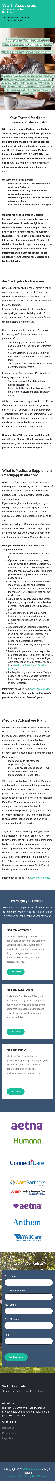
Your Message (11, 1319)
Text (6, 1335)
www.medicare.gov (40, 689)
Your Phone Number (15, 1290)
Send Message (16, 1357)
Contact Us (8, 1428)
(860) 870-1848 (15, 20)
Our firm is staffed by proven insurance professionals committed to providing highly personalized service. (26, 1412)
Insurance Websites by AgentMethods (27, 1476)
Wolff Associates (15, 1386)
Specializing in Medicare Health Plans (22, 1391)
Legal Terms (9, 1438)
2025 (19, 1469)
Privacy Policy (10, 1433)
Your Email (10, 1304)
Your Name (10, 1276)
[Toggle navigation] (52, 3)
